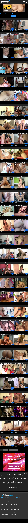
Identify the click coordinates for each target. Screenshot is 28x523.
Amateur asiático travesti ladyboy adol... (19, 205)
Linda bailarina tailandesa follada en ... (6, 148)
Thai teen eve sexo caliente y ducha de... (6, 33)
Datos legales (4, 497)
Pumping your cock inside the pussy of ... (6, 219)
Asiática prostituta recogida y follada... (20, 148)
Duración (25, 15)
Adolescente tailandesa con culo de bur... (21, 248)
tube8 (26, 30)
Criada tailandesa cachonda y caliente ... (20, 33)
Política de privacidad (20, 497)
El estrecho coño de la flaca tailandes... (6, 105)
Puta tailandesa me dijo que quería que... (20, 334)
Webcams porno (4, 509)
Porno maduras (14, 504)
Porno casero (4, 512)
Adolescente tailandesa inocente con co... (5, 291)
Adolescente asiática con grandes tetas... (19, 363)
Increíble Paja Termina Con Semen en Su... (20, 420)
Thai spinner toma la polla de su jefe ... (21, 392)
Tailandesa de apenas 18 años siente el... (20, 90)
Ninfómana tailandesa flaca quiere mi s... (6, 162)
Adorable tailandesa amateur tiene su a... (6, 90)
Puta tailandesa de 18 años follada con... (20, 62)
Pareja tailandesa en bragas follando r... (6, 191)
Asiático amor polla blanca (5, 76)
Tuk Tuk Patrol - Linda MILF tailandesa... (6, 406)
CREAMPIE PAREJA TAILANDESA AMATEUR (21, 219)
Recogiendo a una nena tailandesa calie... (5, 62)
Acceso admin (14, 519)
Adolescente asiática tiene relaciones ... (6, 349)
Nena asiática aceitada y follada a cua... (21, 306)
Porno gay (3, 506)
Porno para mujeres (15, 509)
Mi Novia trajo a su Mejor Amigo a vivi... (7, 19)
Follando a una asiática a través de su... (21, 263)
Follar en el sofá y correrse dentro (6, 420)
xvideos (11, 30)
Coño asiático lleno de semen (20, 234)
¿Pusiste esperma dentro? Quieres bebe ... (6, 119)
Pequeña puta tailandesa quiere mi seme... (7, 133)
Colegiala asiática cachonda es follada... (6, 435)
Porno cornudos (14, 514)
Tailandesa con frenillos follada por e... (21, 119)
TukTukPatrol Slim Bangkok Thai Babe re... (21, 133)
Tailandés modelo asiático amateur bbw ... (6, 306)
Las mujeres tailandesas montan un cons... (21, 191)
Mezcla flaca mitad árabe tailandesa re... (5, 277)
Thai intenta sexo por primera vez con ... (6, 234)
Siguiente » (14, 450)
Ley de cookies (11, 497)
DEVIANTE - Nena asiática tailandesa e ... (19, 435)
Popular (13, 15)
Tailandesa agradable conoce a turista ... (7, 377)
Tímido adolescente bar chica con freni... (6, 205)
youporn (11, 202)
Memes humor (14, 501)
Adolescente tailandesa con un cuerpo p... (21, 406)
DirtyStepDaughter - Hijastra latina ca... (20, 277)
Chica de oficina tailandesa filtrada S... (20, 19)
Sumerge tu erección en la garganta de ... (6, 320)
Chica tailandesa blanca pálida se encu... (20, 176)
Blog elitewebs (4, 517)
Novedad (19, 15)
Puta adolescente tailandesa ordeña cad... (6, 363)
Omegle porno (4, 504)
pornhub (25, 44)
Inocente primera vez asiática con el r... (6, 392)
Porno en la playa (4, 514)
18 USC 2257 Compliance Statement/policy (14, 490)
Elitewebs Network (5, 501)
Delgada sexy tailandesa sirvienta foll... (19, 377)
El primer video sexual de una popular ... (6, 248)
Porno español (14, 512)
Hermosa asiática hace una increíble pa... (6, 334)
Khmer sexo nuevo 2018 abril (6, 47)
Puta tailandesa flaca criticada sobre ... (20, 291)
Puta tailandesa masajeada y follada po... (20, 320)
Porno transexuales (15, 506)
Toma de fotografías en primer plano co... (6, 176)
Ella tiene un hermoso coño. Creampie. (20, 162)
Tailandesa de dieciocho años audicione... (6, 263)
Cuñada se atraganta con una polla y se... (20, 47)
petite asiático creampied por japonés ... (20, 349)
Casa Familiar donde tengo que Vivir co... (21, 76)
